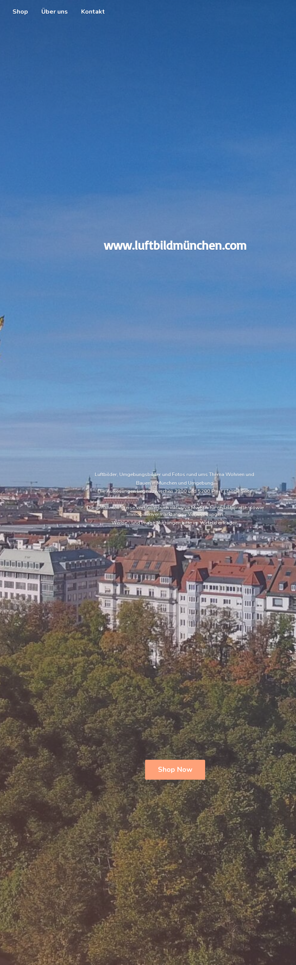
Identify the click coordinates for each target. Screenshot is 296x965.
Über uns (54, 11)
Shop (20, 11)
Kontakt (93, 11)
